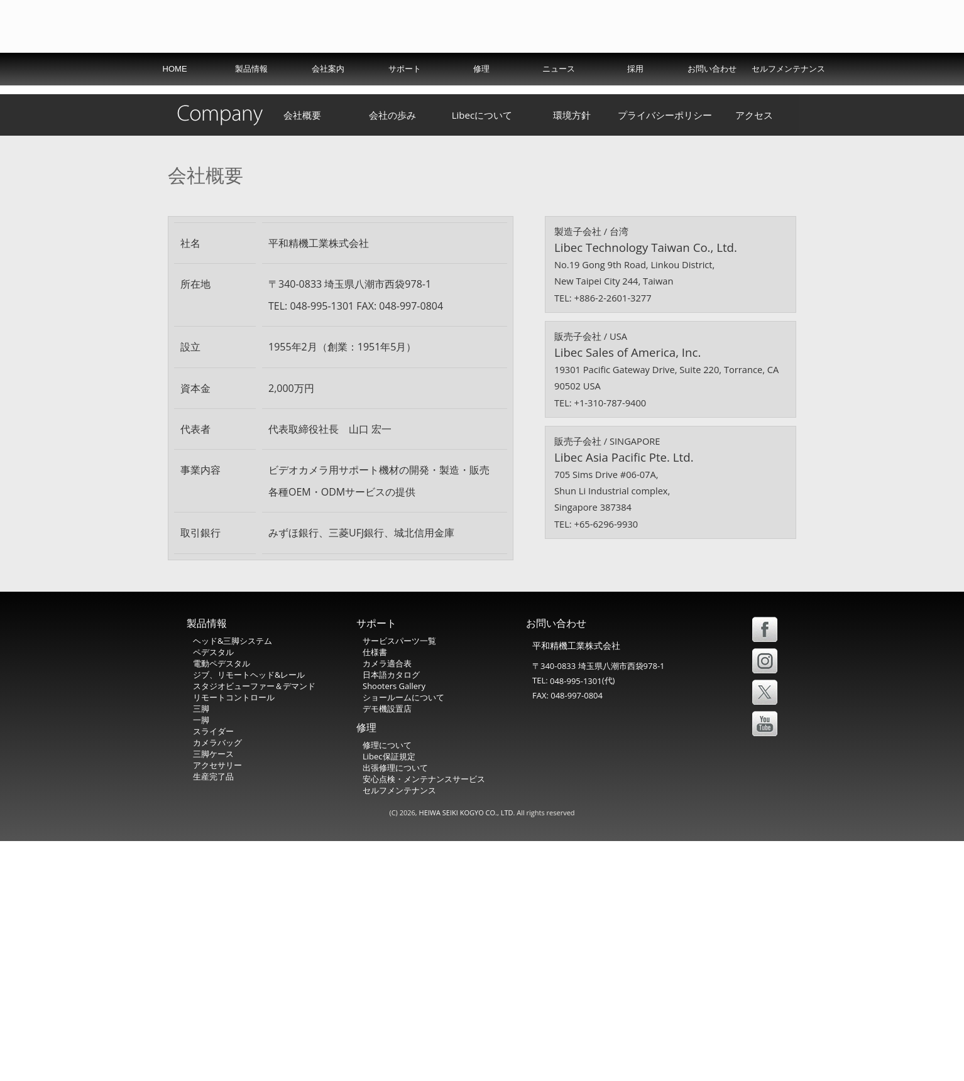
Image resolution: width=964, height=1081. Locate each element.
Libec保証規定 (389, 996)
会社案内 (328, 96)
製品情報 (251, 96)
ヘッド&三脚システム (232, 881)
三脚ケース (213, 994)
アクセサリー (217, 1005)
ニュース (558, 96)
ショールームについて (403, 937)
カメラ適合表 (387, 904)
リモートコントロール (234, 937)
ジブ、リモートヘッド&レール (249, 915)
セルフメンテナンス (788, 96)
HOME (175, 96)
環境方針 (572, 355)
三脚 (201, 949)
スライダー (213, 971)
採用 (635, 96)
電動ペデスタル (221, 904)
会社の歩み (392, 355)
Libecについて (482, 355)
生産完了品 (213, 1017)
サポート (404, 96)
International (623, 66)
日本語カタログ (391, 915)
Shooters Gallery (394, 926)
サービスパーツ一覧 (399, 881)
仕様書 (375, 892)
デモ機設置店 (387, 949)
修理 (481, 96)
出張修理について (395, 1008)
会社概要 (302, 355)
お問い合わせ (712, 96)
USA (681, 66)
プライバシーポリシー (665, 355)
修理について (387, 985)
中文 (774, 65)
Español (729, 66)
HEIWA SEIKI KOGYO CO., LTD (466, 1052)
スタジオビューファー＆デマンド (254, 926)
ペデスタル (213, 892)
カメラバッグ (217, 983)
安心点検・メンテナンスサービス (424, 1019)
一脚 (201, 960)
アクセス (754, 355)
